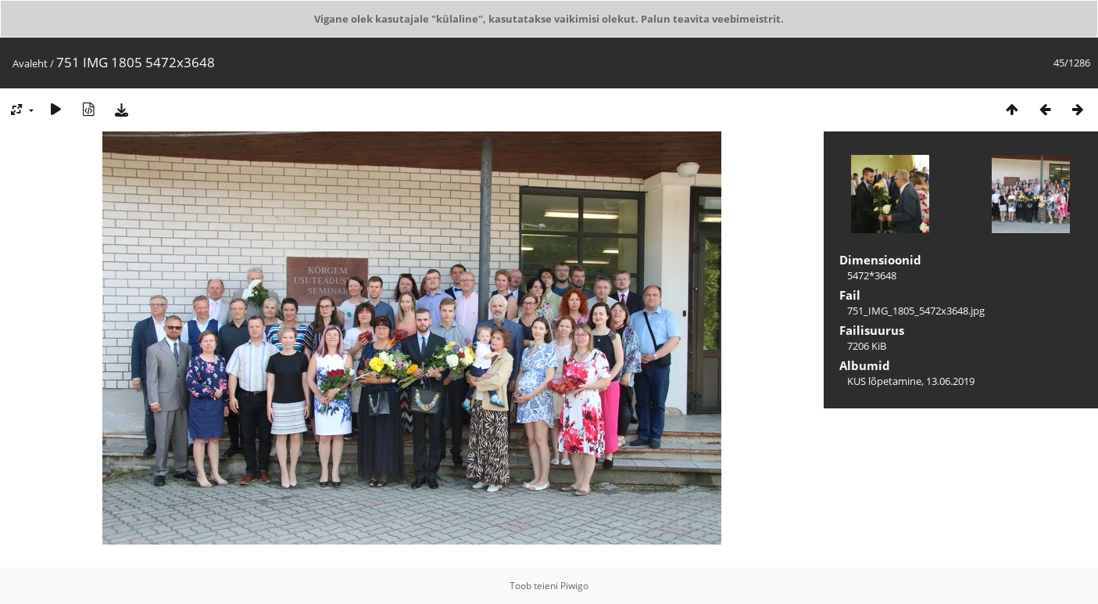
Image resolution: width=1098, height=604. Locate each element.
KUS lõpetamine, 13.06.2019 (911, 381)
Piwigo (574, 585)
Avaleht (30, 63)
